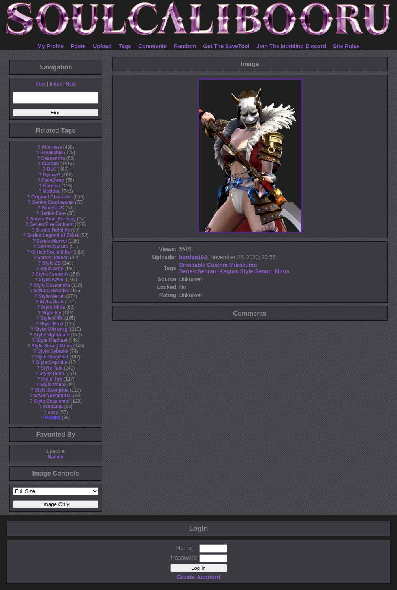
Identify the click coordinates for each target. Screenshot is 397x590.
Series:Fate (53, 213)
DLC (51, 169)
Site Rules (346, 46)
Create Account (198, 576)
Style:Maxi (51, 324)
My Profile (50, 46)
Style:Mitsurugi (52, 329)
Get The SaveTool (226, 46)
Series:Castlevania (53, 202)
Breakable (51, 152)
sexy (53, 412)
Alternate (51, 147)
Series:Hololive (53, 230)
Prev (41, 84)
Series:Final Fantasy (53, 219)
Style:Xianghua (52, 390)
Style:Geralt (51, 296)
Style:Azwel (52, 279)
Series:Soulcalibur (51, 252)
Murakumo (243, 265)
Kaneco (51, 186)
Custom (50, 163)
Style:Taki (51, 368)
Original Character (51, 197)
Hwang (53, 417)
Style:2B (51, 263)
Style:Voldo (53, 384)
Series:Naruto (53, 246)
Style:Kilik (51, 318)
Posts (78, 46)
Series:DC (53, 208)
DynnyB (51, 174)
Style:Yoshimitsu (53, 395)
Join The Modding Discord (291, 46)
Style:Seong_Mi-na (264, 271)
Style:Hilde (53, 307)
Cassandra (53, 158)
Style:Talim (51, 373)
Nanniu (56, 456)
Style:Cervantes (52, 290)
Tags (125, 46)
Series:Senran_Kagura (208, 271)
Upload (102, 46)
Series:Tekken (53, 257)
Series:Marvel (51, 241)
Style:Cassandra (51, 285)
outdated (53, 406)
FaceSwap (52, 180)
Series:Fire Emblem (51, 224)
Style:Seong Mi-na (51, 346)
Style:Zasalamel (52, 401)
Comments (152, 46)
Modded (52, 191)
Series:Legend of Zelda (53, 235)
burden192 (193, 257)
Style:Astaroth (52, 274)
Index (55, 84)
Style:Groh (52, 301)
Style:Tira (51, 379)
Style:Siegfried (51, 357)
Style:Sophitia (51, 362)
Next (71, 84)
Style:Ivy (51, 313)
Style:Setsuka (53, 351)
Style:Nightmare (52, 335)
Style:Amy (51, 268)
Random (185, 46)
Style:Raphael (51, 340)
